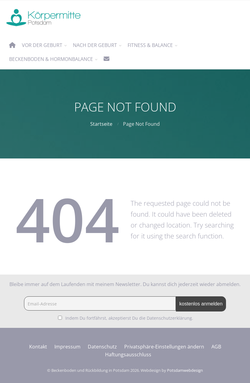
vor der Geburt (42, 45)
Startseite (101, 124)
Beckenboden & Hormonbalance (51, 59)
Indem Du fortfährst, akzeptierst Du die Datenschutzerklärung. (129, 318)
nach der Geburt (95, 45)
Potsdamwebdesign (185, 370)
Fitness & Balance (150, 45)
